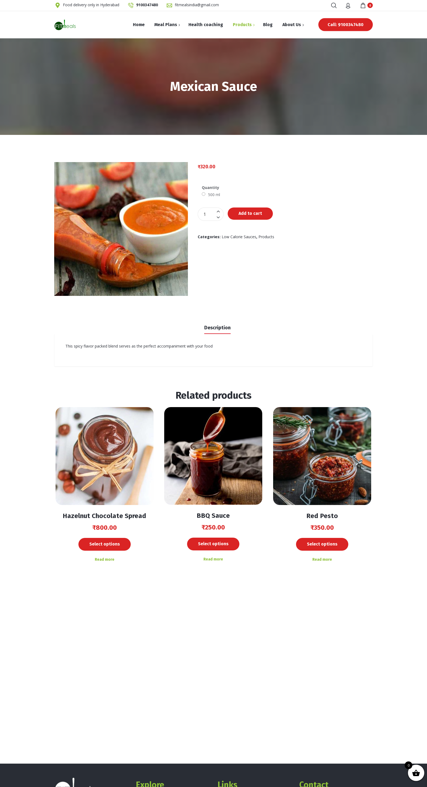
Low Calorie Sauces (239, 236)
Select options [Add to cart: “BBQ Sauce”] (213, 543)
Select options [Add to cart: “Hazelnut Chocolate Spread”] (104, 544)
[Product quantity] (211, 214)
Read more (104, 559)
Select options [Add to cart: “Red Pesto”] (322, 544)
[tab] (217, 327)
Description (217, 328)
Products (266, 236)
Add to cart (250, 213)
